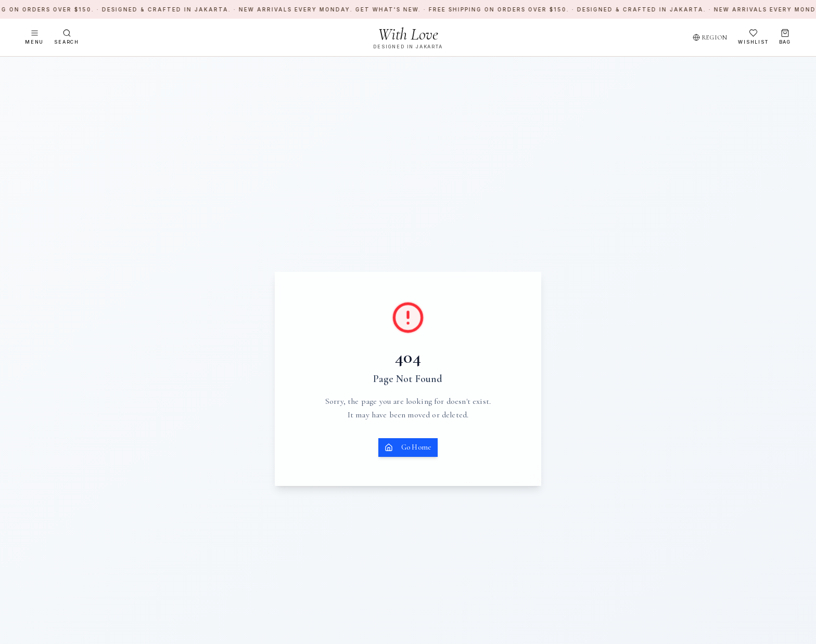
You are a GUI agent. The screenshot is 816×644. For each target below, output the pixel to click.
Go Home (408, 447)
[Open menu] (34, 37)
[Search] (66, 37)
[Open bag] (785, 37)
